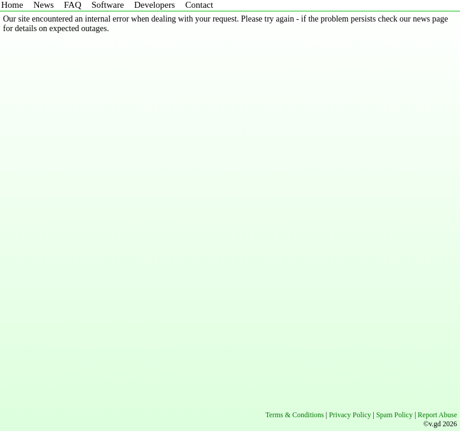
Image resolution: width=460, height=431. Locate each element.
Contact (199, 5)
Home (12, 5)
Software (108, 5)
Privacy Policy (350, 415)
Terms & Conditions (294, 415)
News (44, 5)
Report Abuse (437, 415)
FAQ (72, 5)
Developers (154, 5)
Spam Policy (394, 415)
